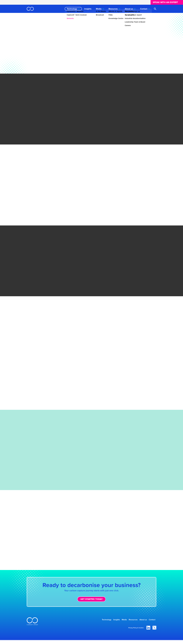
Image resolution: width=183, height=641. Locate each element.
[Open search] (155, 9)
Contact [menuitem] (143, 8)
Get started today (91, 599)
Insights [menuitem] (87, 8)
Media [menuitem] (98, 8)
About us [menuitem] (129, 8)
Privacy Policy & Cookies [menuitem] (136, 629)
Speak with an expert (165, 2)
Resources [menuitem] (113, 8)
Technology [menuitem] (72, 8)
